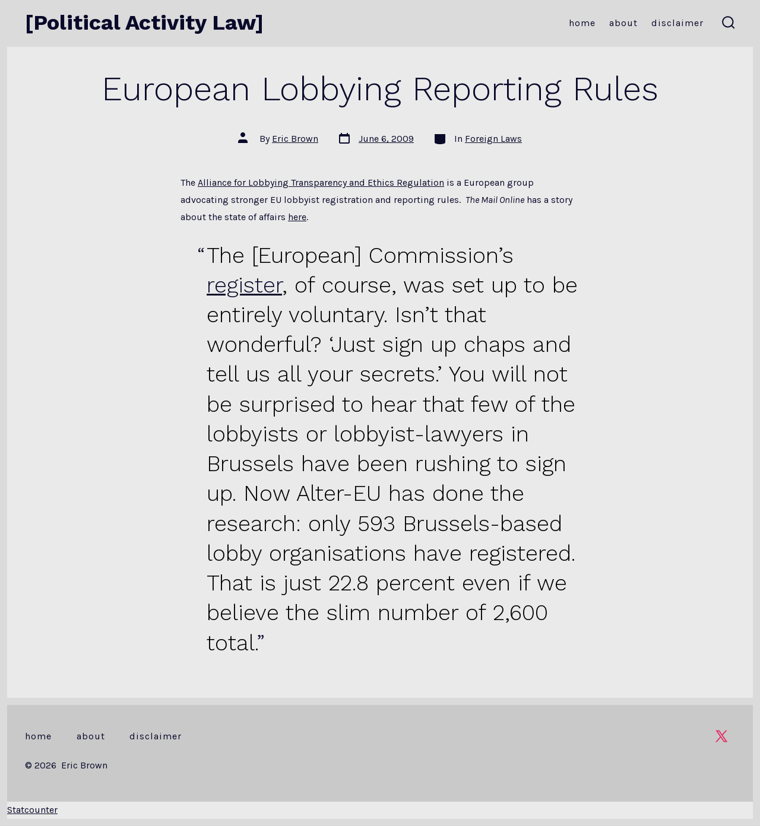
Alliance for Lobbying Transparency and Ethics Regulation (321, 182)
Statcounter (32, 809)
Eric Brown (295, 138)
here (297, 217)
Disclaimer (677, 22)
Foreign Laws (493, 138)
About (623, 22)
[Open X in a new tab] (721, 736)
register (244, 285)
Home (582, 22)
